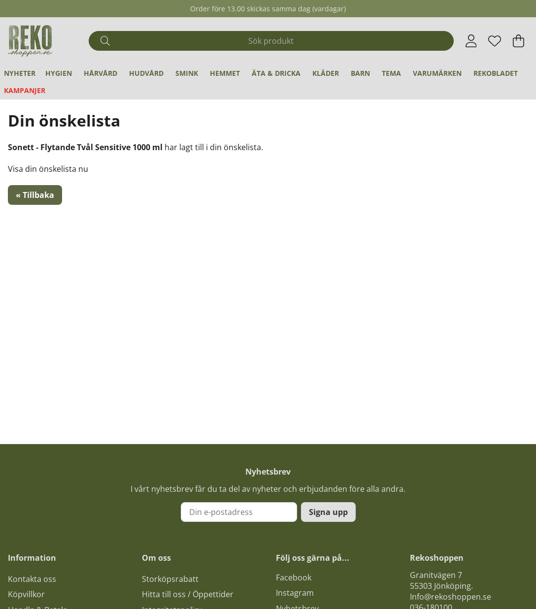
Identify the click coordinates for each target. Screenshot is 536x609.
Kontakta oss (32, 579)
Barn (360, 73)
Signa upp (328, 512)
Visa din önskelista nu (48, 168)
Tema (391, 73)
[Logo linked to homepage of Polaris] (30, 41)
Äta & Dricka (276, 73)
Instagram (295, 592)
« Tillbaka (35, 195)
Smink (186, 73)
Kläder (325, 73)
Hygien (58, 73)
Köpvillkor (26, 594)
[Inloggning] (471, 41)
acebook (295, 577)
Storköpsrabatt (170, 579)
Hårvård (100, 73)
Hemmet (225, 73)
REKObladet (495, 73)
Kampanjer (24, 90)
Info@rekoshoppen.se (450, 596)
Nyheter (19, 73)
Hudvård (146, 73)
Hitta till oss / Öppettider (188, 594)
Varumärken (437, 73)
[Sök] (271, 41)
